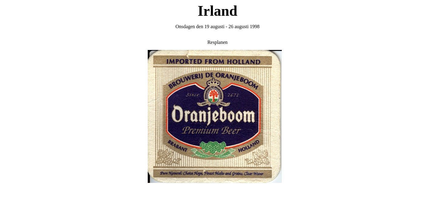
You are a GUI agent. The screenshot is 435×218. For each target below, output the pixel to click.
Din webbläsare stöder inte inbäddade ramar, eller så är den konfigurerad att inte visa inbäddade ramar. (217, 119)
